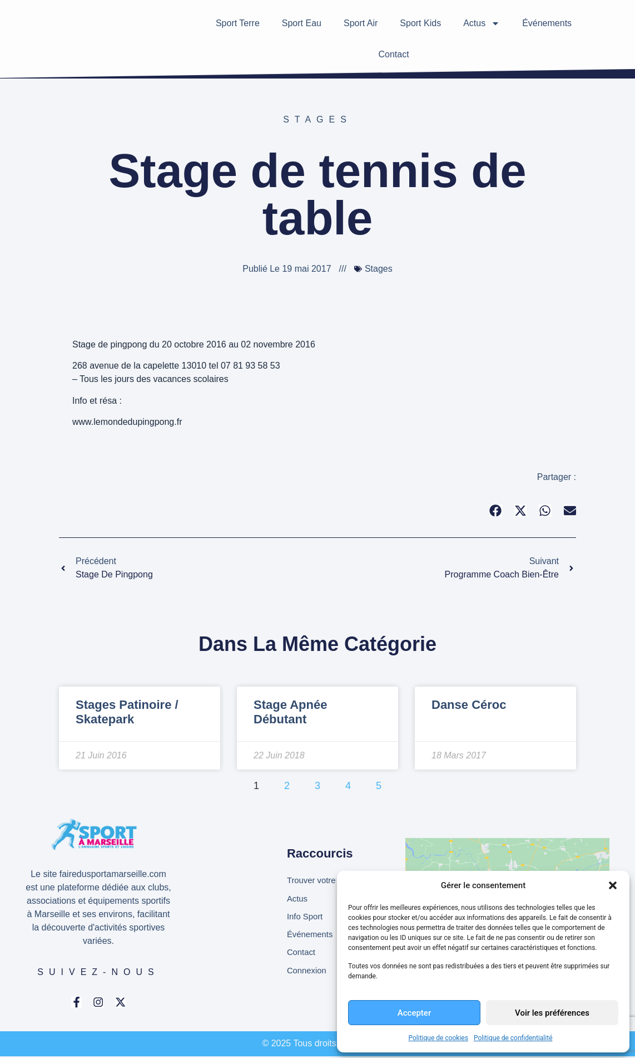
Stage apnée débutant (290, 712)
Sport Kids (420, 23)
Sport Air (361, 23)
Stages (317, 119)
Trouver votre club (322, 879)
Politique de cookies (438, 1038)
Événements (547, 23)
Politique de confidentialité (513, 1038)
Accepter (414, 1013)
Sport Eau (301, 23)
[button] (612, 885)
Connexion (308, 973)
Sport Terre (238, 23)
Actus (481, 23)
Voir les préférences (552, 1013)
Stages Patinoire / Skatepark (127, 712)
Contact (393, 54)
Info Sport (306, 917)
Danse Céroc (469, 705)
